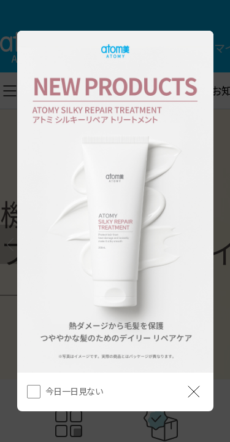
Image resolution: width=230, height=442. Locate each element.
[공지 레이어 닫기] (194, 391)
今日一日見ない (74, 391)
